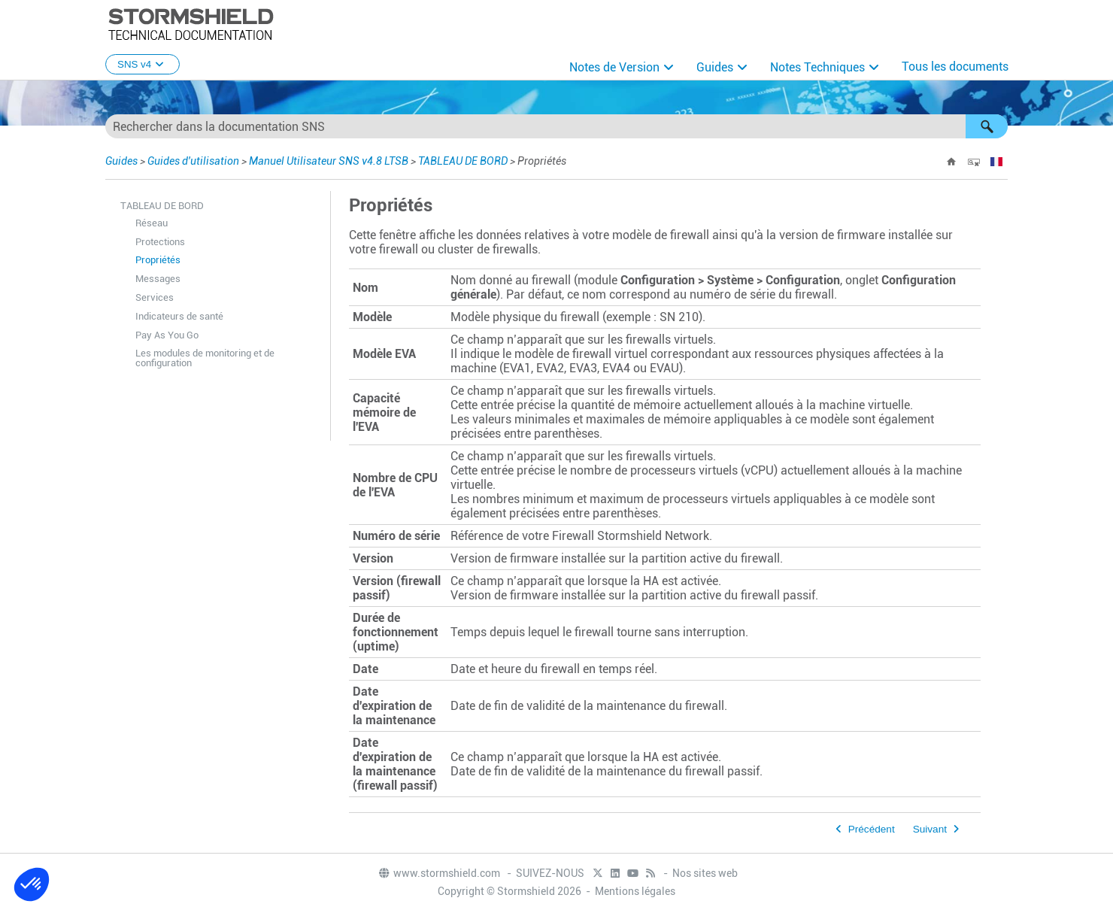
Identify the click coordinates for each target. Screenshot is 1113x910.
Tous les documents (955, 66)
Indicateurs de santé (179, 316)
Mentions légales (635, 891)
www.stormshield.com (438, 873)
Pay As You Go (167, 335)
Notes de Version (614, 67)
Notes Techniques (817, 67)
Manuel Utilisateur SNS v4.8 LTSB (328, 161)
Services (154, 297)
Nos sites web (705, 873)
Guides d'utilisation (193, 161)
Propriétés (157, 259)
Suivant (930, 829)
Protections (160, 241)
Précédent (871, 829)
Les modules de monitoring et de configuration (204, 358)
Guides (714, 67)
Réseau (151, 223)
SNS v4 (142, 64)
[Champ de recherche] (556, 126)
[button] (987, 126)
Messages (157, 278)
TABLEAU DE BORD (463, 161)
